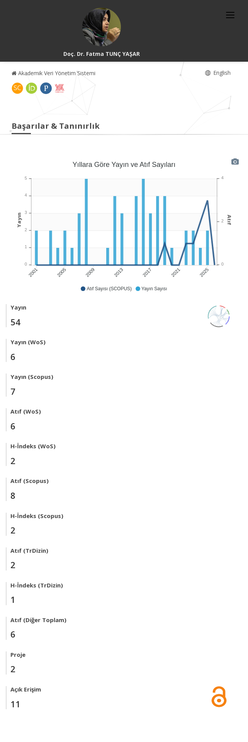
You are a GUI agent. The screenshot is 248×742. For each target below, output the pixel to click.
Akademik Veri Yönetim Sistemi (53, 73)
